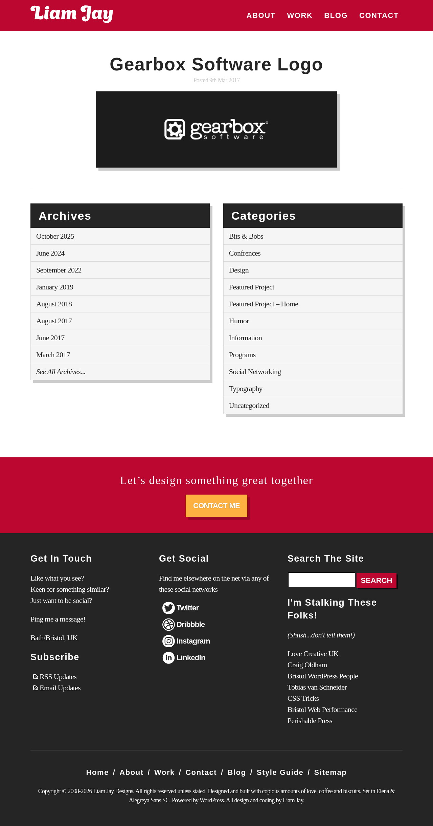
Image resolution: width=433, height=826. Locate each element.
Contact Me (216, 505)
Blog (336, 15)
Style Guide (280, 772)
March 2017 (53, 354)
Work (300, 15)
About (261, 15)
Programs (242, 354)
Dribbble (191, 624)
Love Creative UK (313, 653)
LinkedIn (191, 657)
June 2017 (50, 337)
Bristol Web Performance (323, 709)
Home (97, 772)
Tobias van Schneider (317, 687)
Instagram (193, 641)
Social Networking (255, 371)
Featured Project (251, 287)
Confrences (244, 253)
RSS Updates (58, 676)
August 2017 (54, 321)
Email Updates (60, 687)
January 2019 (54, 287)
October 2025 (55, 236)
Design (239, 270)
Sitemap (330, 772)
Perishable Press (310, 720)
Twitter (188, 608)
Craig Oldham (307, 664)
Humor (239, 321)
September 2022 (59, 270)
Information (245, 337)
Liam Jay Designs (71, 14)
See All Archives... (61, 371)
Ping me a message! (58, 619)
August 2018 (54, 304)
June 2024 (50, 253)
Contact (379, 15)
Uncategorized (249, 405)
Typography (246, 388)
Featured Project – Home (263, 304)
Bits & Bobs (246, 236)
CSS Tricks (303, 698)
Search (376, 580)
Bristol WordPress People (323, 676)
